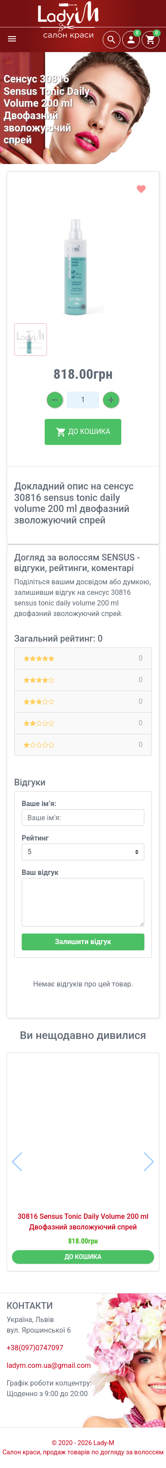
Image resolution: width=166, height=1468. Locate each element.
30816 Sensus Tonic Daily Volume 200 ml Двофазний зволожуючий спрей (83, 1221)
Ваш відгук (40, 872)
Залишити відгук (83, 942)
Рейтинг (35, 838)
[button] (83, 307)
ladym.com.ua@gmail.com (49, 1365)
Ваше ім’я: (39, 803)
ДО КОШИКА (83, 432)
